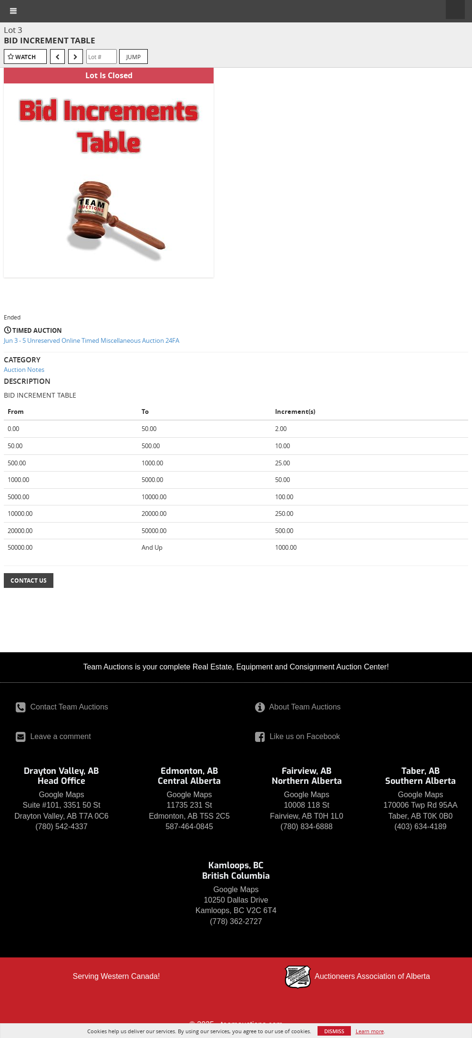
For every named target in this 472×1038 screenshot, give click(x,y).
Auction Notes (24, 369)
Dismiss (334, 1031)
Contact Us (28, 580)
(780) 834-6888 (306, 826)
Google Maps (61, 795)
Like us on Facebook (297, 736)
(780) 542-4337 (61, 826)
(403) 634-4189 (420, 826)
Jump (133, 57)
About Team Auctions (298, 707)
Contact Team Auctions (62, 707)
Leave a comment (53, 736)
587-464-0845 (189, 826)
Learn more (370, 1031)
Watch (25, 57)
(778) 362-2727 (236, 921)
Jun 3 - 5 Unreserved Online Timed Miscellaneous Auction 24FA (91, 340)
